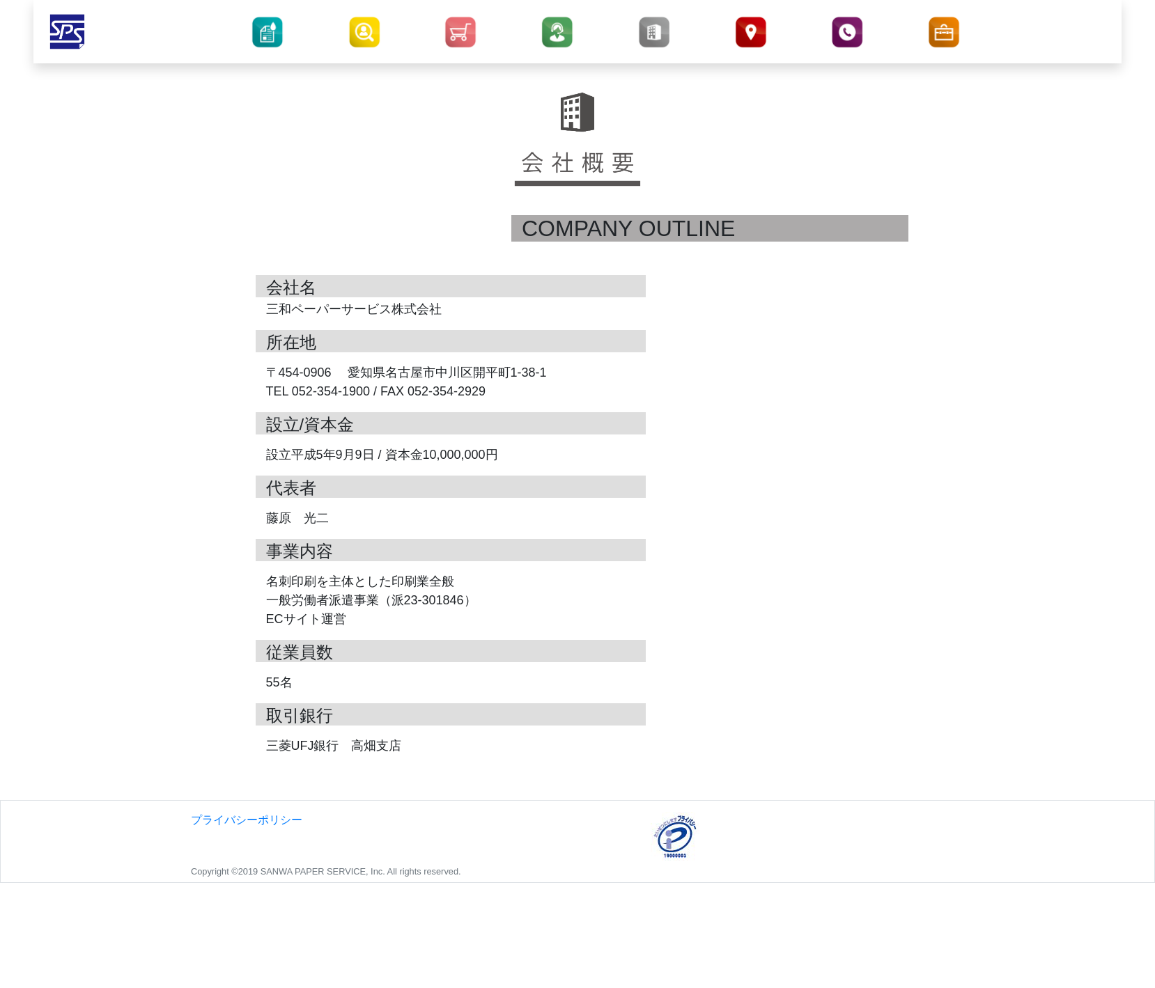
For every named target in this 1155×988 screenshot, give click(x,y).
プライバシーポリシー (246, 820)
